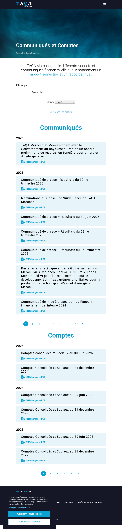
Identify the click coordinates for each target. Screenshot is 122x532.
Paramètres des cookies (29, 522)
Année (50, 102)
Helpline (72, 504)
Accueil (19, 53)
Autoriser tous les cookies (29, 514)
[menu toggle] (104, 5)
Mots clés (36, 92)
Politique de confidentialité (19, 507)
